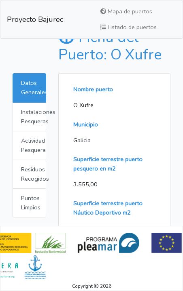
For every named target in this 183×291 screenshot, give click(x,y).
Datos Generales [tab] (33, 87)
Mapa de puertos (126, 11)
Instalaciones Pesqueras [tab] (33, 116)
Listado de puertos (128, 27)
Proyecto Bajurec (35, 19)
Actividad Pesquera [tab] (33, 145)
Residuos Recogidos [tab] (33, 174)
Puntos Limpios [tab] (30, 202)
